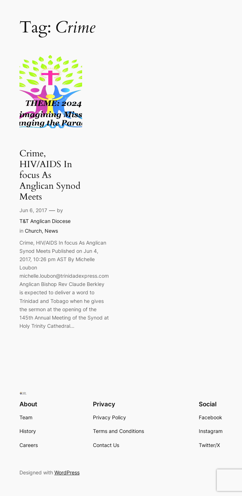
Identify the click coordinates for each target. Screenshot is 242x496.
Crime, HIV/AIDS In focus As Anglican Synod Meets (49, 175)
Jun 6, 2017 (33, 210)
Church (33, 231)
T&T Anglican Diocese (45, 221)
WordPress (67, 472)
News (51, 231)
